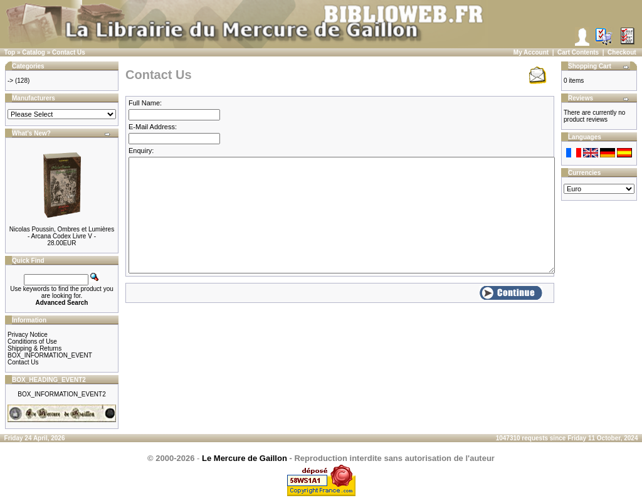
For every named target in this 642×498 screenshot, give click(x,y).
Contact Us (68, 52)
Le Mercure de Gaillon (244, 458)
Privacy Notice (28, 334)
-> (10, 80)
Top (10, 52)
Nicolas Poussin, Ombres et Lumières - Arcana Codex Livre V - (61, 233)
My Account (531, 52)
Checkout (622, 52)
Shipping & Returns (34, 348)
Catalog (33, 52)
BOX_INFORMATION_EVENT (50, 355)
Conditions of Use (32, 341)
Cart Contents (578, 52)
